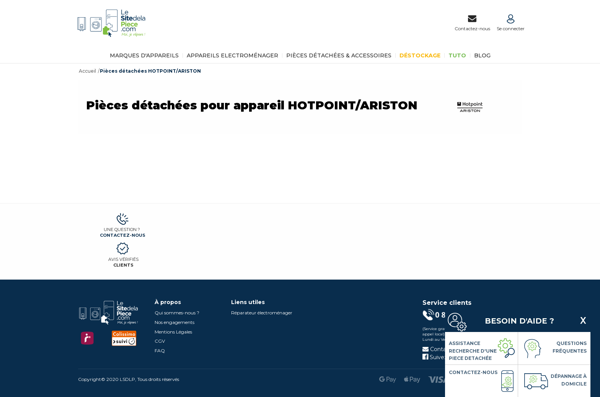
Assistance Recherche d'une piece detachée (473, 350)
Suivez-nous (442, 357)
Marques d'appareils (144, 55)
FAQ (160, 350)
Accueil (87, 71)
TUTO (457, 55)
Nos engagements (174, 322)
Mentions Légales (173, 332)
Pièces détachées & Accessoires (338, 55)
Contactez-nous (122, 235)
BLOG (482, 55)
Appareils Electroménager (232, 55)
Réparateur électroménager (261, 313)
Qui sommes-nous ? (177, 313)
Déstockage (419, 55)
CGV (160, 341)
